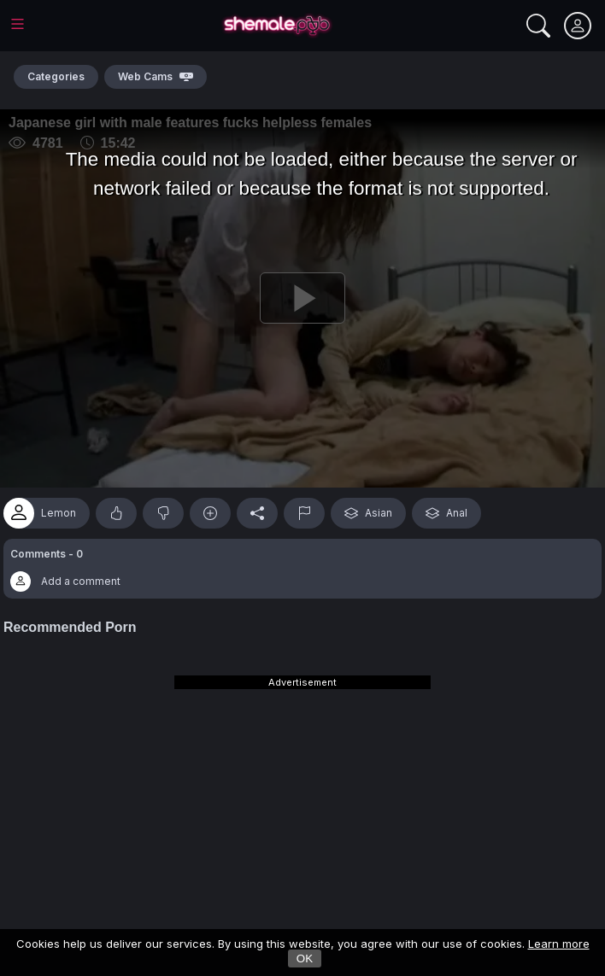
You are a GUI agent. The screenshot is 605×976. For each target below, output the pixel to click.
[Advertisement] (302, 796)
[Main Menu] (17, 24)
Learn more (559, 943)
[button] (302, 569)
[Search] (538, 25)
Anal (446, 513)
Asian (368, 513)
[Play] (302, 298)
